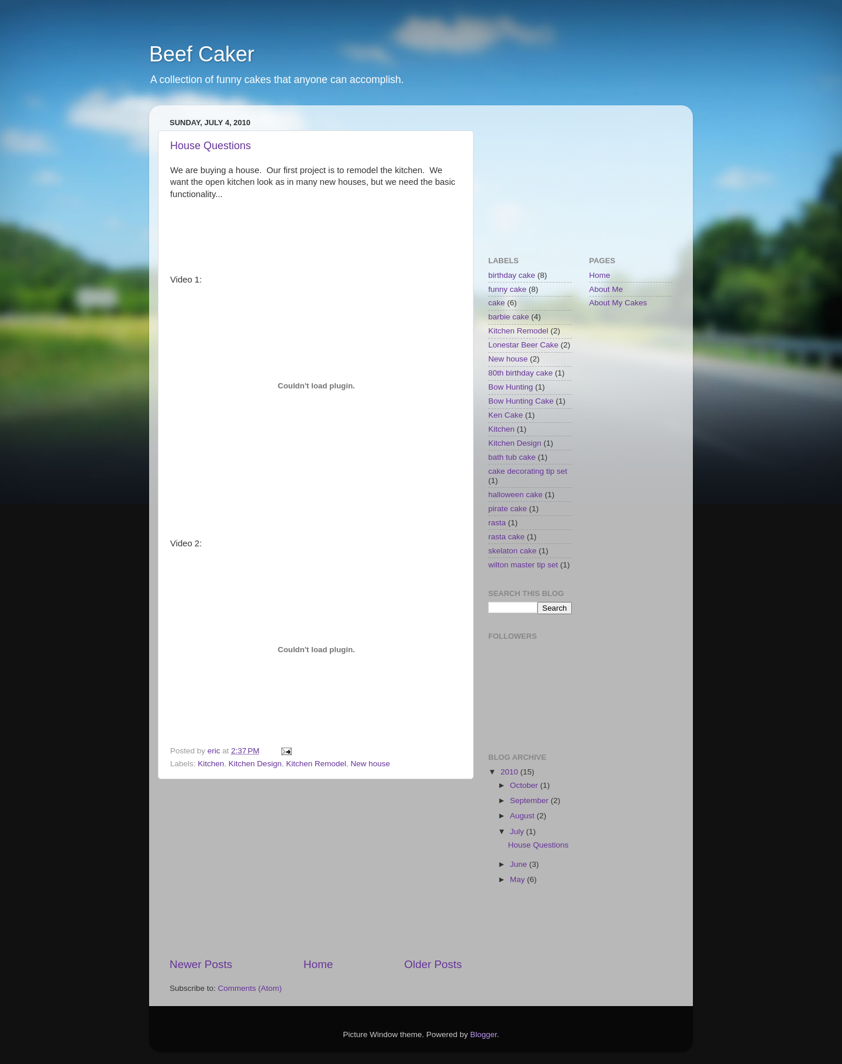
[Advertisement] (315, 868)
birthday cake (511, 275)
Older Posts (433, 964)
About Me (606, 289)
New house (371, 763)
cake (496, 302)
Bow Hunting (510, 387)
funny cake (507, 289)
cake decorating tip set (527, 471)
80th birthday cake (520, 373)
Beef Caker (201, 54)
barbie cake (508, 316)
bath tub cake (512, 457)
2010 (510, 771)
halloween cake (515, 494)
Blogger (483, 1034)
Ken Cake (505, 415)
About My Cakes (618, 302)
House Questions (210, 145)
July (518, 831)
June (519, 864)
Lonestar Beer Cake (523, 344)
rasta (497, 522)
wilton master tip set (523, 564)
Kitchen (211, 763)
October (525, 785)
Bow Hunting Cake (521, 401)
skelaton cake (512, 550)
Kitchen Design (255, 763)
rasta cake (506, 536)
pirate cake (507, 508)
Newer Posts (201, 964)
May (518, 879)
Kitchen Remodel (316, 763)
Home (318, 964)
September (530, 800)
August (523, 815)
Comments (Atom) (250, 988)
